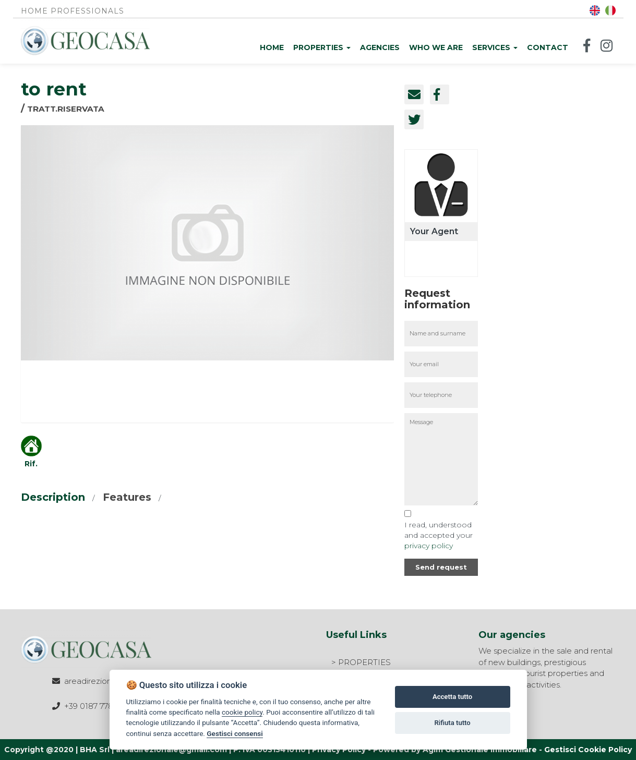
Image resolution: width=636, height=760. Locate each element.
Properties (322, 47)
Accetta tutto (452, 697)
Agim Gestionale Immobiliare (480, 749)
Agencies (380, 47)
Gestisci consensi (234, 733)
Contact (547, 47)
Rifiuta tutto (452, 723)
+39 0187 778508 (96, 706)
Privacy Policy (339, 749)
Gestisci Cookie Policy (588, 749)
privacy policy (428, 545)
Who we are (436, 47)
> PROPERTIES (361, 662)
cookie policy (242, 712)
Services (495, 47)
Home (272, 47)
